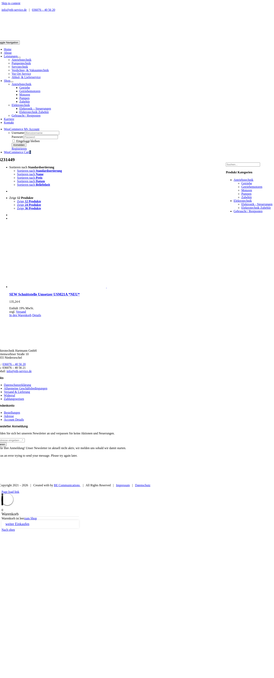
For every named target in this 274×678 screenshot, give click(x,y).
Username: (18, 132)
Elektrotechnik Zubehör (256, 207)
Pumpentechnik (21, 63)
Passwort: (18, 136)
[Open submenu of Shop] (11, 81)
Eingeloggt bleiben (26, 141)
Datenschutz (142, 485)
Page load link (10, 491)
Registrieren (19, 148)
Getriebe (246, 183)
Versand (21, 311)
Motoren (246, 190)
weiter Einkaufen (17, 524)
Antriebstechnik (21, 59)
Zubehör (246, 197)
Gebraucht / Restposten (26, 115)
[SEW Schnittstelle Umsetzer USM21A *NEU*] (106, 256)
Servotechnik (20, 66)
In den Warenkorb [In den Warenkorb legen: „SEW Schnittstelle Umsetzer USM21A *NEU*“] (20, 315)
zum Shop (30, 518)
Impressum (123, 485)
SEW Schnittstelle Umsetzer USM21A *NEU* (44, 294)
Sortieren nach (31, 167)
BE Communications (67, 485)
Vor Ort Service (21, 73)
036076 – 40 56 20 (43, 9)
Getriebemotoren (251, 186)
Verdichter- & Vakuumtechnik (30, 70)
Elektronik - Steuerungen (256, 204)
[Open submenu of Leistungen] (19, 57)
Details (36, 315)
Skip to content (11, 3)
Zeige (21, 197)
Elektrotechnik (21, 105)
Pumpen (246, 193)
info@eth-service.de (14, 9)
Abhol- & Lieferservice (26, 77)
